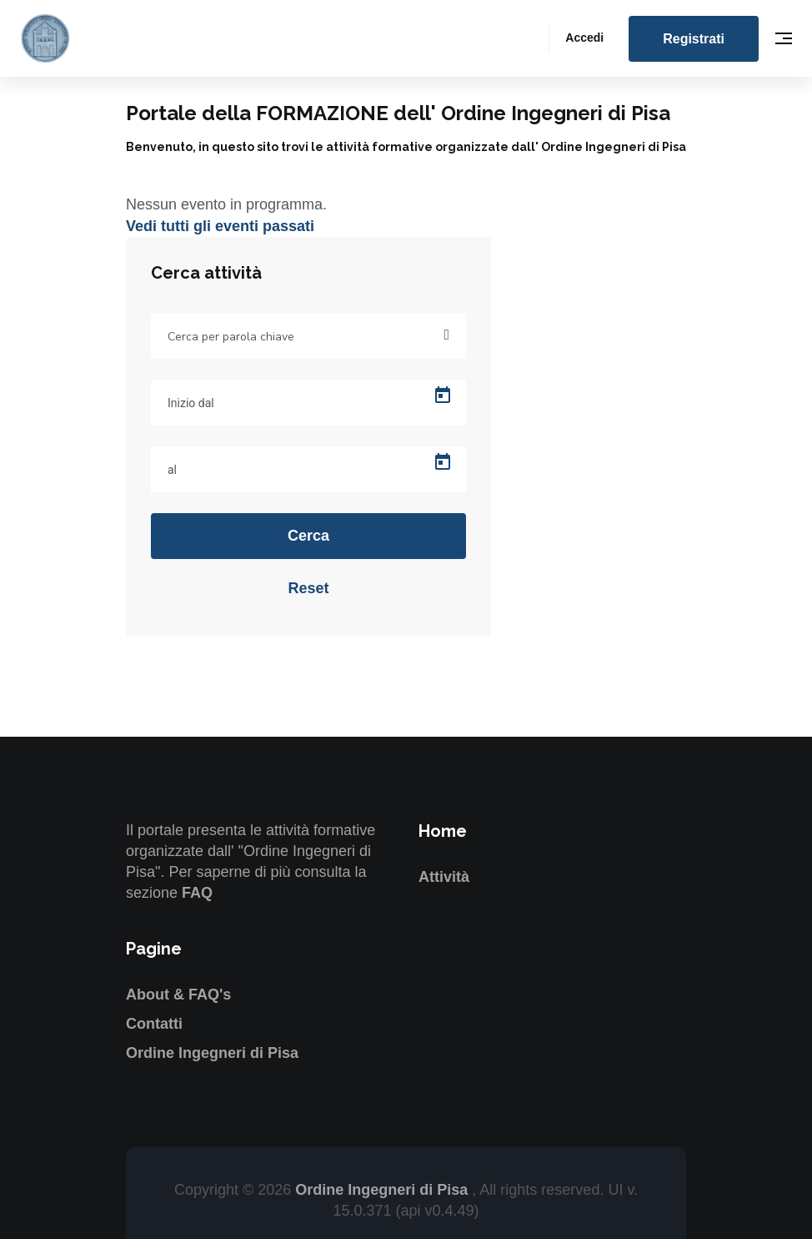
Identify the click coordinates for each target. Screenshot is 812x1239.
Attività (444, 877)
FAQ (197, 892)
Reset (308, 588)
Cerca (308, 535)
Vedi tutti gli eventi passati (220, 226)
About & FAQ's (178, 994)
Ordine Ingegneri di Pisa (212, 1053)
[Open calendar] (443, 395)
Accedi (584, 37)
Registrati (693, 39)
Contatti (154, 1023)
